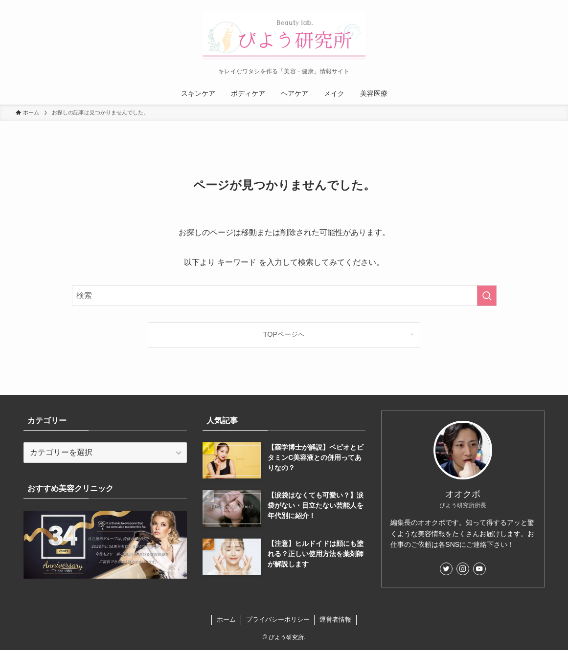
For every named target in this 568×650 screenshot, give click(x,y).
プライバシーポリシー (278, 619)
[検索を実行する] (487, 295)
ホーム (226, 619)
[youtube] (479, 569)
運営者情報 (335, 619)
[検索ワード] (284, 295)
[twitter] (446, 569)
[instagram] (462, 569)
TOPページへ (284, 334)
